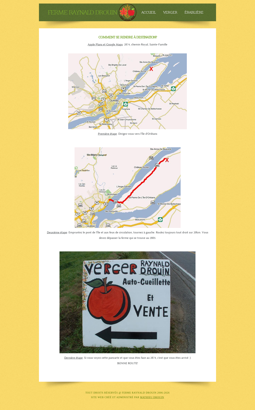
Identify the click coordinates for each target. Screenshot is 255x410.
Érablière (194, 12)
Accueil (148, 12)
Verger (170, 12)
